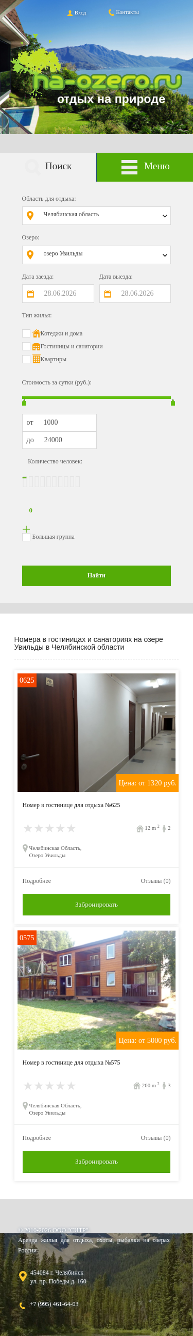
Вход (75, 12)
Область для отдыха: (49, 198)
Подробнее (37, 880)
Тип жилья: (37, 315)
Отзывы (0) (156, 880)
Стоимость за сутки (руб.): (57, 382)
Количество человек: (55, 461)
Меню (145, 167)
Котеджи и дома (62, 333)
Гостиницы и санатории (72, 346)
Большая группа (53, 536)
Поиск (48, 167)
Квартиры (53, 359)
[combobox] (104, 215)
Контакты (123, 12)
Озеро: (31, 237)
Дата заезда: (38, 276)
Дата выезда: (116, 276)
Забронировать (96, 904)
